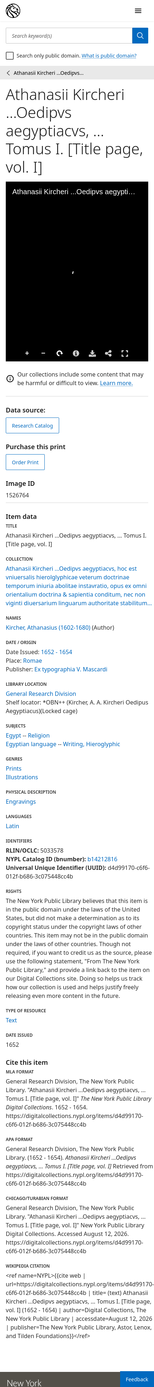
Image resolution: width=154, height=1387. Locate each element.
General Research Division (41, 694)
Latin (12, 826)
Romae (32, 661)
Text (11, 1020)
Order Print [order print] (25, 462)
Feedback (137, 1379)
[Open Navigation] (138, 11)
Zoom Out (29, 353)
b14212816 (102, 859)
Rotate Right (45, 353)
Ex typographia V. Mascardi (70, 669)
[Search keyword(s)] (69, 36)
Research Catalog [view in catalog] (32, 425)
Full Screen (110, 353)
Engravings (21, 802)
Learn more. (116, 383)
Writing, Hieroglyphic (91, 744)
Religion (39, 735)
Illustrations (22, 777)
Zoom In (13, 353)
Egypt (13, 735)
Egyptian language (31, 744)
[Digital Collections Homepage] (13, 11)
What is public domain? (109, 55)
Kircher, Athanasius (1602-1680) (48, 627)
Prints (14, 768)
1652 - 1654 (56, 652)
